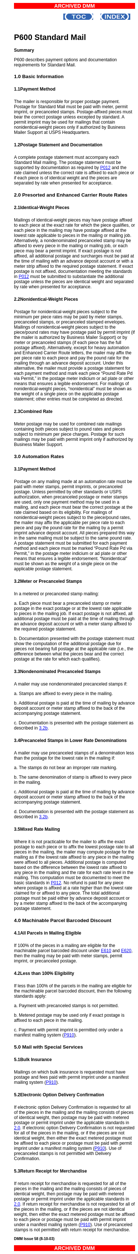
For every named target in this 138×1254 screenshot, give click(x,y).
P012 (105, 167)
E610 (106, 950)
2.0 (17, 1127)
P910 (69, 1035)
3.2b (43, 728)
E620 (126, 950)
